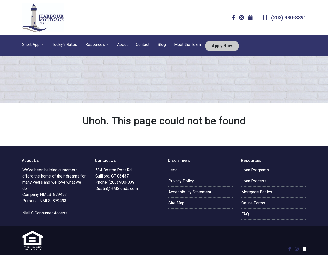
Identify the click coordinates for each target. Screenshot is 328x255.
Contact (142, 44)
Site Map (176, 203)
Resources (95, 44)
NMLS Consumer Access (44, 213)
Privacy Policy (181, 181)
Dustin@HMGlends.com (116, 188)
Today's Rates (64, 44)
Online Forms (253, 203)
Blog (162, 44)
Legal (173, 170)
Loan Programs (255, 170)
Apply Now (222, 45)
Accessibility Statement (189, 192)
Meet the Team (187, 44)
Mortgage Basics (256, 192)
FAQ (245, 214)
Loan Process (253, 181)
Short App (31, 44)
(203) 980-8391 (284, 18)
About (122, 44)
